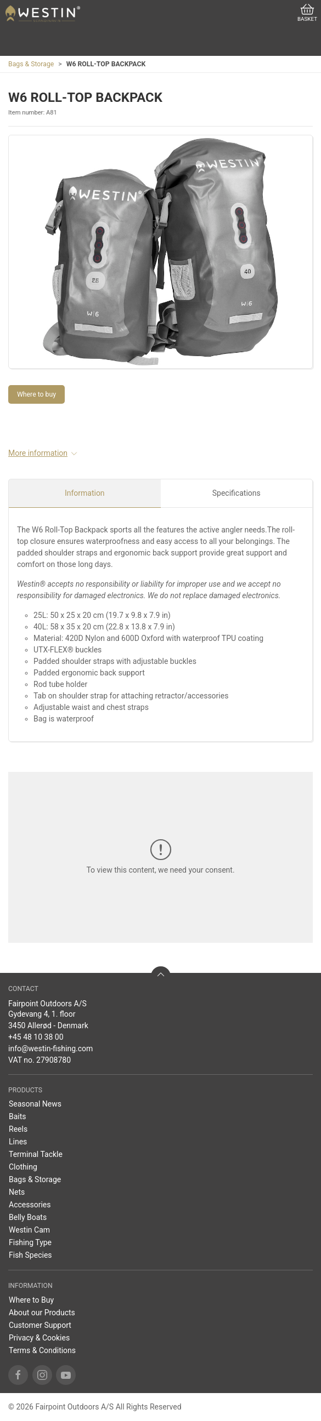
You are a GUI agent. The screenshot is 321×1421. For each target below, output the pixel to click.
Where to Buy (31, 1300)
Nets (17, 1192)
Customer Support (40, 1325)
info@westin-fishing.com (50, 1048)
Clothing (23, 1166)
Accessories (29, 1204)
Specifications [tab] (236, 493)
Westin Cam (29, 1229)
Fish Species (30, 1255)
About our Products (42, 1312)
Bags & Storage (31, 64)
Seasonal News (35, 1103)
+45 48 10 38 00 (36, 1037)
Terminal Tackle (36, 1154)
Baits (17, 1116)
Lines (18, 1141)
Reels (18, 1129)
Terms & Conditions (42, 1350)
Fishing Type (30, 1242)
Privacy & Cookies (39, 1337)
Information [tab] (85, 493)
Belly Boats (28, 1217)
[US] (43, 13)
